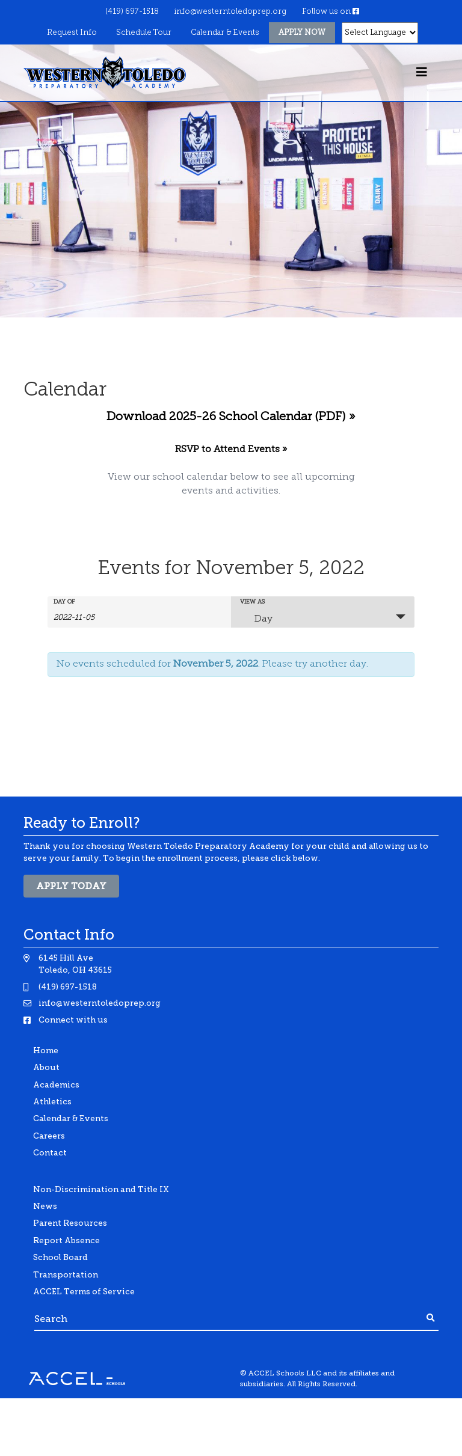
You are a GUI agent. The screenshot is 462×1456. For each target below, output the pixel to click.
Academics (56, 1085)
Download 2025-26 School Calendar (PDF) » (231, 417)
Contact (50, 1153)
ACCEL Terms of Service (84, 1291)
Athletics (52, 1102)
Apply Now (302, 33)
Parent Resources (70, 1223)
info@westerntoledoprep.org (230, 12)
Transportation (65, 1275)
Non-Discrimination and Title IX (101, 1189)
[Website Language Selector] (380, 32)
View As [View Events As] (252, 602)
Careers (49, 1136)
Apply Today (71, 886)
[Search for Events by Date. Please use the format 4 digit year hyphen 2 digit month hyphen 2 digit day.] (84, 617)
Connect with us (73, 1020)
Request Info (72, 33)
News (45, 1206)
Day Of (64, 602)
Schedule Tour (143, 33)
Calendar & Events (225, 33)
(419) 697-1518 (132, 12)
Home (45, 1050)
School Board (60, 1257)
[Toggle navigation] (422, 72)
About (46, 1067)
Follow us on (330, 12)
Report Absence (66, 1240)
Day (256, 618)
